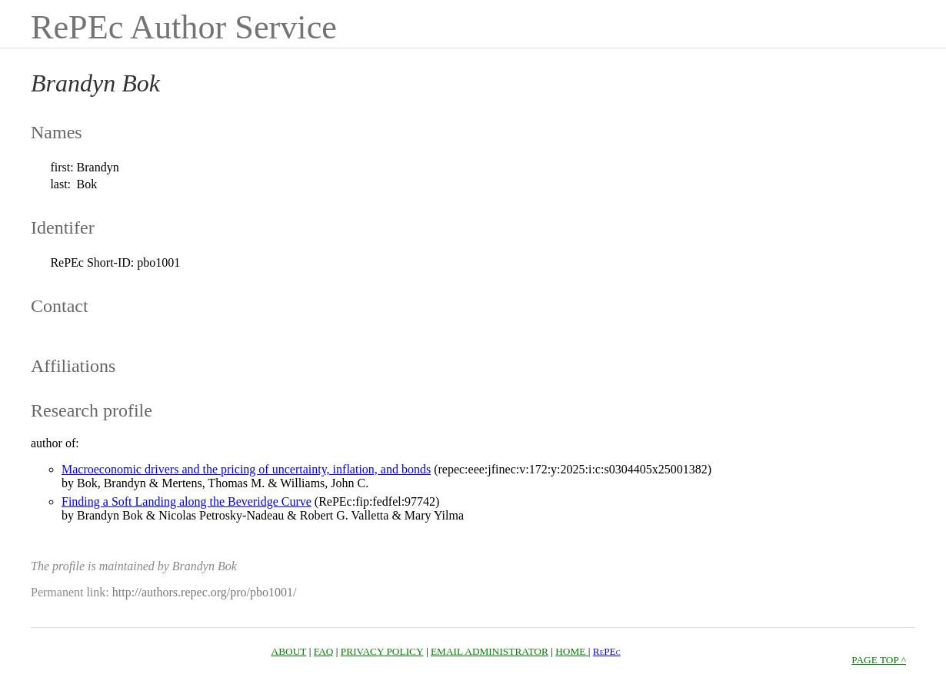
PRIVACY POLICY (382, 651)
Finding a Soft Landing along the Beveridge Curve (186, 501)
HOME (571, 651)
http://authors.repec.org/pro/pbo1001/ (204, 592)
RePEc (607, 651)
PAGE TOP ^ (878, 660)
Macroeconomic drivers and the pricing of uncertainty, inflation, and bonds (246, 469)
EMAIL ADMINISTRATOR (489, 651)
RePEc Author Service (184, 27)
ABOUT (289, 651)
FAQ (324, 651)
